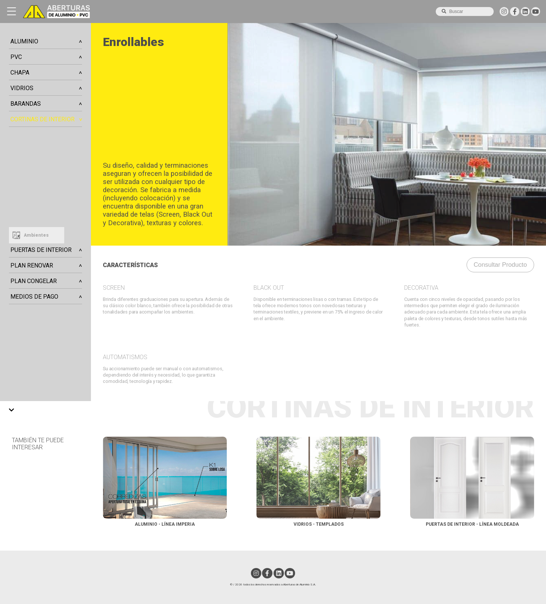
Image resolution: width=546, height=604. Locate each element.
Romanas (19, 210)
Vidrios (21, 88)
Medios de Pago (34, 296)
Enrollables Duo (27, 165)
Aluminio (24, 41)
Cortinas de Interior (42, 119)
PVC (16, 56)
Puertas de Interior (41, 249)
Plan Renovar (31, 265)
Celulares (20, 132)
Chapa (19, 72)
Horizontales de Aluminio (38, 188)
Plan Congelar (33, 281)
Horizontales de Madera (37, 199)
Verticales (21, 177)
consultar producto (500, 264)
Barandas (25, 103)
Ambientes (36, 235)
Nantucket (21, 143)
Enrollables (22, 154)
